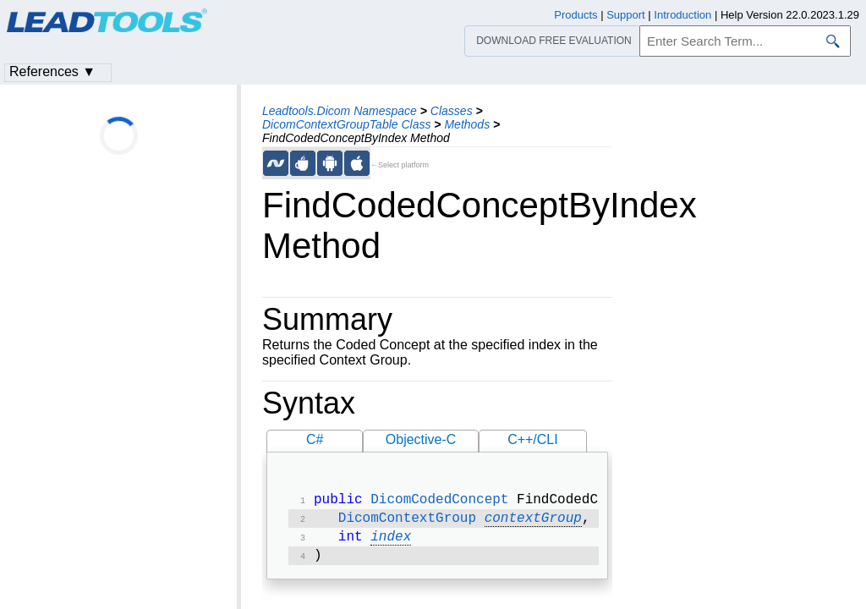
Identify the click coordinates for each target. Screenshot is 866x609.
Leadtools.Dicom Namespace (339, 111)
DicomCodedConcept (439, 501)
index (390, 542)
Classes (451, 111)
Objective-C (421, 439)
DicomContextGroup (407, 522)
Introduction (682, 14)
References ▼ (52, 71)
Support (625, 14)
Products (575, 14)
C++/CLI (532, 439)
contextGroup (533, 522)
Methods (467, 124)
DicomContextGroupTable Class (346, 124)
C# (314, 439)
